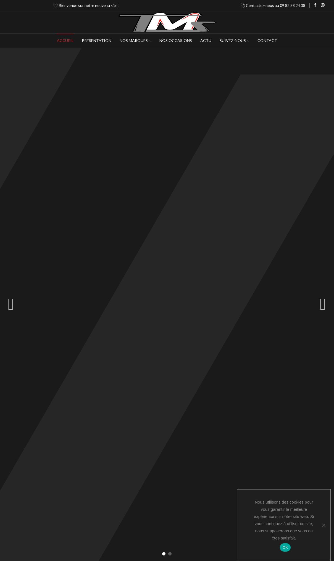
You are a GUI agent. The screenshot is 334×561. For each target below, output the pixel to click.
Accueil (65, 40)
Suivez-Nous (234, 40)
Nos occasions (175, 40)
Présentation (96, 40)
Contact (267, 40)
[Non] (323, 525)
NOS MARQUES (135, 40)
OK (285, 547)
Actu (205, 40)
